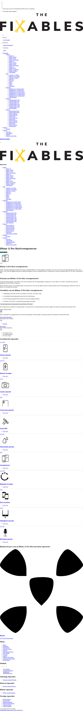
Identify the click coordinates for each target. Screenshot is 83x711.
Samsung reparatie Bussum (9, 680)
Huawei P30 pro (13, 125)
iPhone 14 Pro (12, 64)
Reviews (5, 650)
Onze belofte (9, 133)
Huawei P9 (9, 232)
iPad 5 (10, 85)
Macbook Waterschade (8, 703)
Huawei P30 (12, 119)
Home (4, 645)
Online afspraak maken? (6, 317)
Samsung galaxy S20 (14, 100)
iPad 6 (10, 83)
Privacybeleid (6, 660)
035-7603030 (6, 669)
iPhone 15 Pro (12, 58)
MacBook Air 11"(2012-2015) (16, 89)
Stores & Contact (7, 649)
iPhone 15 (11, 56)
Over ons (8, 131)
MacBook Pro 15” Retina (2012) (17, 94)
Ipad (4, 186)
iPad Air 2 (11, 79)
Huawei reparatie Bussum (9, 686)
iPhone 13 (11, 67)
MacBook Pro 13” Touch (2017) (17, 93)
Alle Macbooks (13, 97)
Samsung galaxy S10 (14, 101)
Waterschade (6, 647)
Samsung (8, 98)
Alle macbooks (9, 210)
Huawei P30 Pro (10, 225)
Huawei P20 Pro (13, 120)
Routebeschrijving (7, 673)
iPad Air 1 (11, 80)
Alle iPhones (12, 72)
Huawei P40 (12, 116)
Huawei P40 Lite (13, 115)
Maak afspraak (3, 252)
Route (11, 638)
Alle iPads (11, 86)
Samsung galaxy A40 (14, 107)
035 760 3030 (6, 40)
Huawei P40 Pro (13, 113)
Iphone (4, 167)
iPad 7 (10, 82)
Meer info (5, 376)
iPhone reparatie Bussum (9, 693)
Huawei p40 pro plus (14, 112)
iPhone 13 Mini (13, 71)
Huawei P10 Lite (10, 228)
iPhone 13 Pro (12, 68)
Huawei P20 (12, 123)
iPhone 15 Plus (12, 57)
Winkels (5, 127)
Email (8, 638)
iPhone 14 (11, 61)
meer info (5, 357)
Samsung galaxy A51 (14, 104)
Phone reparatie (7, 699)
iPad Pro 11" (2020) (14, 75)
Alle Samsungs (12, 108)
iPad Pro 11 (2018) (13, 78)
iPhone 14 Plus (12, 62)
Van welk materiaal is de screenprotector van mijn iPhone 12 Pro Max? (16, 304)
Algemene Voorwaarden (9, 658)
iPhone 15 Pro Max (14, 60)
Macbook (8, 87)
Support (5, 130)
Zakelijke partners (10, 242)
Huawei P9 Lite (10, 231)
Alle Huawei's (12, 126)
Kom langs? (3, 326)
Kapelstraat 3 (6, 672)
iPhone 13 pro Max (14, 69)
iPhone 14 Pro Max (14, 65)
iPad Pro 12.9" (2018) (14, 76)
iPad (7, 73)
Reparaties (5, 53)
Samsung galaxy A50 (14, 105)
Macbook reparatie (7, 702)
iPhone (7, 54)
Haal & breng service (8, 651)
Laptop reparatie (7, 705)
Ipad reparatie (6, 700)
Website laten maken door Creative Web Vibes (11, 710)
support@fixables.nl (8, 45)
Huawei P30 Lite (13, 118)
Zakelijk (8, 134)
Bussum (8, 129)
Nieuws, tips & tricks (11, 136)
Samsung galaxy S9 (14, 102)
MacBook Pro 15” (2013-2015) (16, 96)
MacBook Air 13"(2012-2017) (16, 90)
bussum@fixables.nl (8, 670)
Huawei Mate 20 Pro (14, 111)
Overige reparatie (7, 706)
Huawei (8, 109)
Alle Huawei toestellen (11, 233)
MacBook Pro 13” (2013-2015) (16, 91)
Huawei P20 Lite (13, 122)
